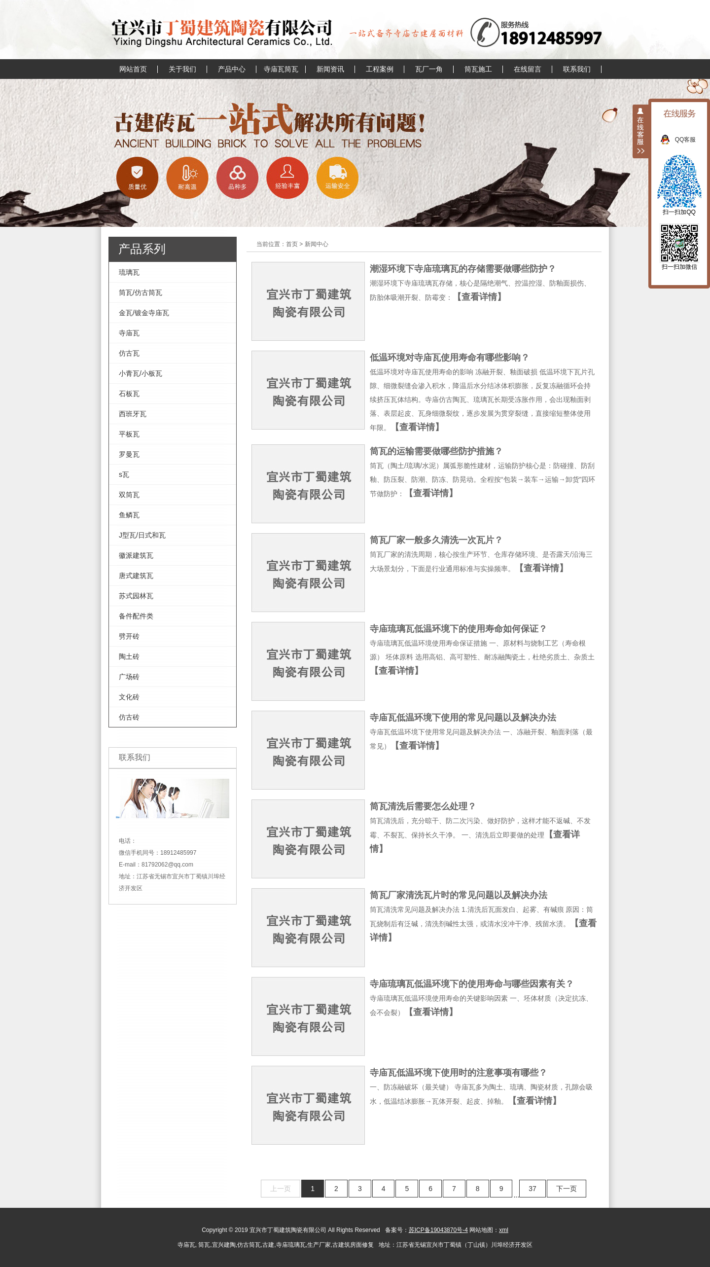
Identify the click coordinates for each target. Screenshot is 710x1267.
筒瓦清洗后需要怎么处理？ (423, 806)
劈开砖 (129, 636)
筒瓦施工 (478, 69)
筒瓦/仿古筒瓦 (140, 292)
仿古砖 (129, 717)
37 (532, 1189)
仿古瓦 (129, 353)
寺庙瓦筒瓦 (281, 69)
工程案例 (379, 69)
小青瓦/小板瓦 (140, 373)
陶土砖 (129, 656)
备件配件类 (136, 616)
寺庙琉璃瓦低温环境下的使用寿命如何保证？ (458, 629)
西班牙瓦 (132, 414)
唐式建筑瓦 (136, 575)
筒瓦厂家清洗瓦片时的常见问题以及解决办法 (458, 895)
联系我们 (577, 69)
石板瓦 (129, 394)
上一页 (280, 1189)
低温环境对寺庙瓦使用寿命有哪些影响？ (450, 357)
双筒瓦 (129, 495)
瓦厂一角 (429, 69)
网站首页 (133, 69)
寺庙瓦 (129, 333)
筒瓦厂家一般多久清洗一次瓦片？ (436, 540)
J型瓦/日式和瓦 (142, 535)
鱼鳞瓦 (129, 515)
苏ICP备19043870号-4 (438, 1230)
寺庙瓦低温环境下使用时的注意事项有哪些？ (458, 1073)
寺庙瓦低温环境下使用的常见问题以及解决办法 (463, 718)
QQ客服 (690, 139)
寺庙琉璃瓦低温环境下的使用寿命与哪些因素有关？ (472, 984)
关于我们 (182, 69)
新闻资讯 (330, 69)
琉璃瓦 (129, 272)
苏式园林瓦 (136, 596)
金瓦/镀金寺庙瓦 (144, 313)
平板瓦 (129, 434)
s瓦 (124, 474)
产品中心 (232, 69)
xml (503, 1230)
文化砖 (129, 697)
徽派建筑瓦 (136, 555)
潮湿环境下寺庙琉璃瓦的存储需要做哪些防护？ (463, 269)
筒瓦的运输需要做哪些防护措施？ (436, 451)
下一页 (566, 1189)
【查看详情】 (479, 297)
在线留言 (527, 69)
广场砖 (129, 677)
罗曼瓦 (129, 454)
